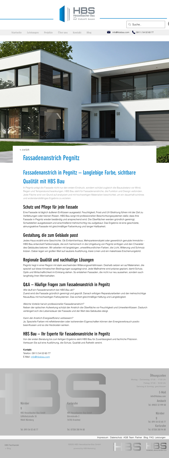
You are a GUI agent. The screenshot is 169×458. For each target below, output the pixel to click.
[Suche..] (145, 24)
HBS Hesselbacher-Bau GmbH (87, 444)
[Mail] (109, 32)
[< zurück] (24, 149)
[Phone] (133, 32)
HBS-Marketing (89, 448)
